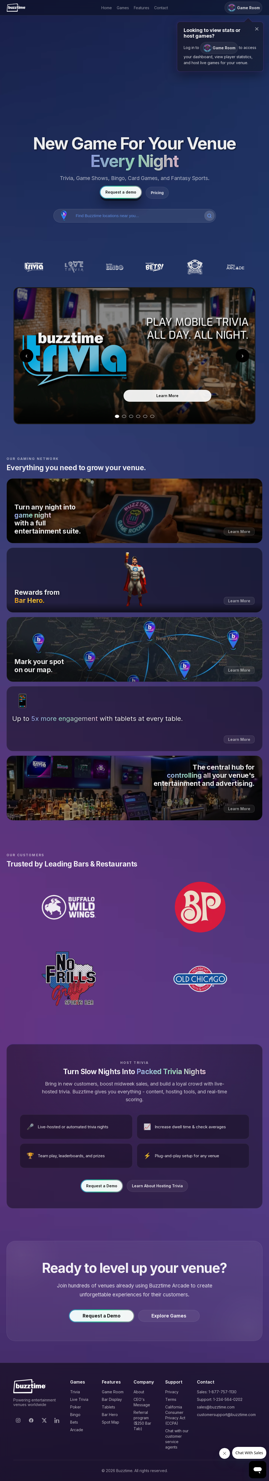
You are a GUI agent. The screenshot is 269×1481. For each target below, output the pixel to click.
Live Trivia (79, 1399)
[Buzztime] (16, 8)
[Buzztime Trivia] (34, 267)
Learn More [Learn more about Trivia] (167, 395)
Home (106, 7)
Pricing (157, 193)
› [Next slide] (242, 355)
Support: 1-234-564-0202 (219, 1399)
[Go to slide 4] (138, 416)
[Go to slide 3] (131, 416)
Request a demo (120, 192)
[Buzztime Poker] (195, 267)
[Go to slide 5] (145, 416)
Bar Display (112, 1399)
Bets (74, 1422)
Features (141, 7)
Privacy (172, 1392)
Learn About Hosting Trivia (157, 1187)
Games (123, 7)
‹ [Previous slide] (26, 355)
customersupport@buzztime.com (226, 1414)
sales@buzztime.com (216, 1407)
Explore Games (168, 1317)
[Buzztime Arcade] (235, 267)
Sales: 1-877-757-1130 (216, 1392)
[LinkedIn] (57, 1420)
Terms (170, 1399)
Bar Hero (110, 1414)
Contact (161, 7)
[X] (44, 1420)
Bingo (75, 1414)
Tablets (108, 1407)
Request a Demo (101, 1187)
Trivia (75, 1392)
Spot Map (110, 1422)
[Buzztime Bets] (155, 267)
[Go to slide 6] (152, 416)
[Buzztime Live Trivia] (74, 267)
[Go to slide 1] (117, 416)
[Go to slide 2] (124, 416)
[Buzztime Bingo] (114, 267)
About (139, 1392)
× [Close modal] (257, 29)
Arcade (76, 1429)
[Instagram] (18, 1420)
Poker (75, 1407)
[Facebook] (31, 1420)
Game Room (113, 1392)
